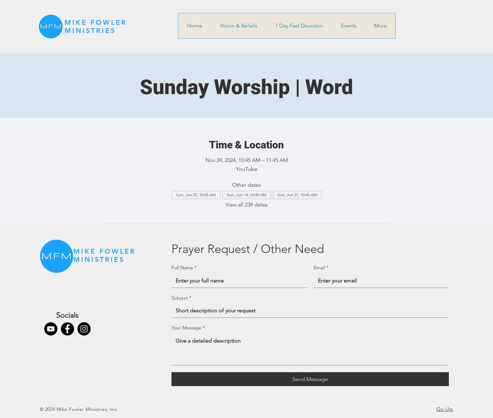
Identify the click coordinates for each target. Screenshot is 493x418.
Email (321, 268)
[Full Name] (237, 281)
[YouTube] (50, 328)
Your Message (188, 328)
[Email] (379, 281)
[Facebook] (67, 328)
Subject (181, 298)
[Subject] (308, 310)
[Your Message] (310, 349)
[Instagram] (84, 328)
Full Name (184, 268)
